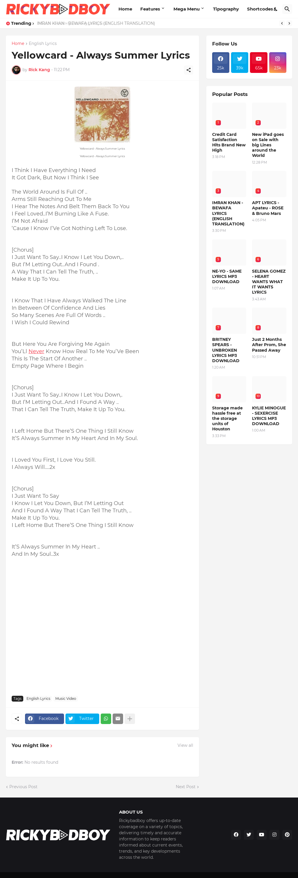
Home (125, 9)
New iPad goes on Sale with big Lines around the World (268, 145)
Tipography (226, 9)
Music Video (65, 698)
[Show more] (130, 719)
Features (150, 9)
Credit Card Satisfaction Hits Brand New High (229, 142)
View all (185, 745)
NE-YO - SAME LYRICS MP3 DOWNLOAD (227, 276)
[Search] (287, 9)
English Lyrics (43, 43)
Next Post (186, 786)
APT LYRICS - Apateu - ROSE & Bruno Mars (267, 208)
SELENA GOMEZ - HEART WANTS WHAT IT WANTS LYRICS (268, 282)
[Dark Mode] (276, 9)
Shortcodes (260, 9)
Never (36, 351)
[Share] (188, 70)
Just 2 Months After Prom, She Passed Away (269, 345)
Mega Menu (186, 9)
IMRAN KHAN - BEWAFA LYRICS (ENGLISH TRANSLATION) (96, 23)
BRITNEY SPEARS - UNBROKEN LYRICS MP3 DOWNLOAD (226, 350)
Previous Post (23, 786)
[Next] (289, 23)
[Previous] (282, 23)
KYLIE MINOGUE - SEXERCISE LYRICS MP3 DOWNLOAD (269, 416)
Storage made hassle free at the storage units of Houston (227, 418)
